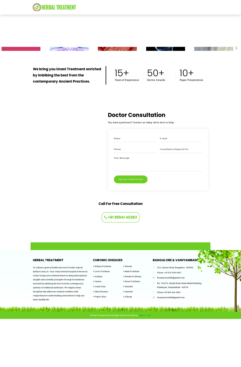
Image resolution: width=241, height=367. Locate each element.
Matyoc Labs (145, 363)
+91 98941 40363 (120, 265)
